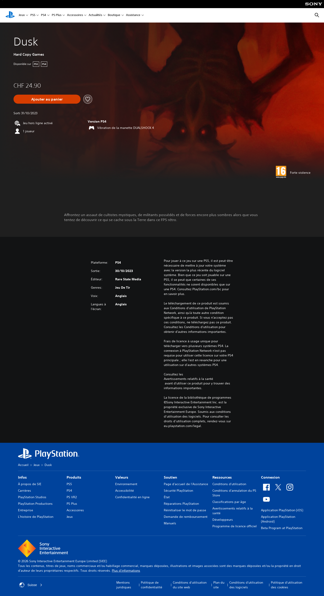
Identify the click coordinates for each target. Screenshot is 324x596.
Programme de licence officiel (234, 526)
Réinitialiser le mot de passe (185, 510)
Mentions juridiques (123, 584)
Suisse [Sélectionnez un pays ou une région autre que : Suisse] (31, 585)
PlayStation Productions (35, 504)
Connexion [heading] (270, 477)
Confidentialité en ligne (132, 497)
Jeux (22, 15)
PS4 (43, 15)
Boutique (114, 15)
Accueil (23, 465)
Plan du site (218, 584)
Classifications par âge (229, 502)
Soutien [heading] (170, 477)
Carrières (24, 491)
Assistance (133, 15)
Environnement (126, 484)
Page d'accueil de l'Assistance (186, 484)
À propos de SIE (29, 484)
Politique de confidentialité (151, 584)
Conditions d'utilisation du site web (190, 584)
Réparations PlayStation (181, 504)
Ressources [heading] (222, 477)
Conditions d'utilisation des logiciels (246, 584)
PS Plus (56, 15)
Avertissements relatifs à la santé (188, 379)
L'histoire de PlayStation (35, 517)
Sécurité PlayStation (178, 491)
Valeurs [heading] (121, 477)
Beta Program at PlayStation (281, 528)
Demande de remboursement (185, 517)
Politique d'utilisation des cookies (286, 584)
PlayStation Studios (32, 497)
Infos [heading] (22, 477)
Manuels (170, 523)
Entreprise (25, 510)
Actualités (95, 15)
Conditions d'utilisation (229, 484)
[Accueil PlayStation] (10, 15)
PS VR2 (72, 497)
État (167, 497)
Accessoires (75, 15)
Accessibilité (124, 491)
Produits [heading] (74, 477)
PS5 (32, 15)
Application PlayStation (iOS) (282, 510)
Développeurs (222, 520)
